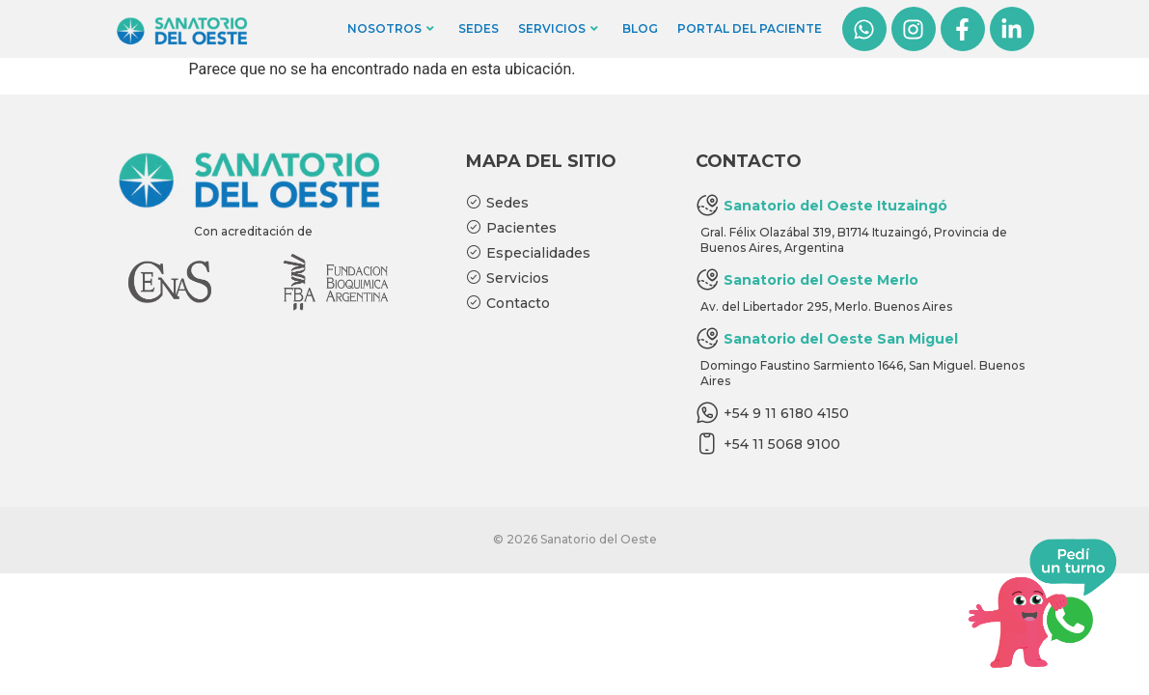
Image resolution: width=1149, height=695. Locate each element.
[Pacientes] (566, 228)
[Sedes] (566, 203)
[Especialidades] (566, 253)
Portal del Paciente (749, 28)
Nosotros (390, 28)
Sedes (478, 28)
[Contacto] (566, 304)
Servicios (558, 28)
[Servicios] (566, 279)
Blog (640, 28)
